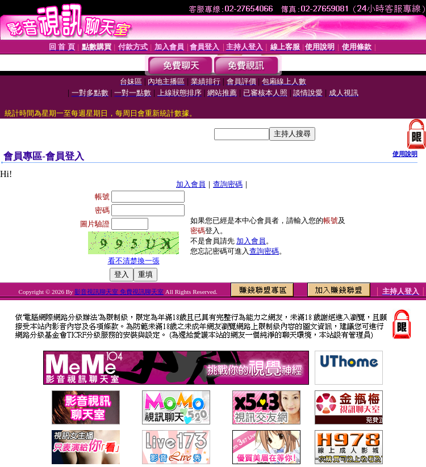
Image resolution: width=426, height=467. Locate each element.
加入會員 (191, 184)
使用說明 (404, 153)
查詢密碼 (228, 184)
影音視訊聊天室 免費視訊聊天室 (119, 291)
